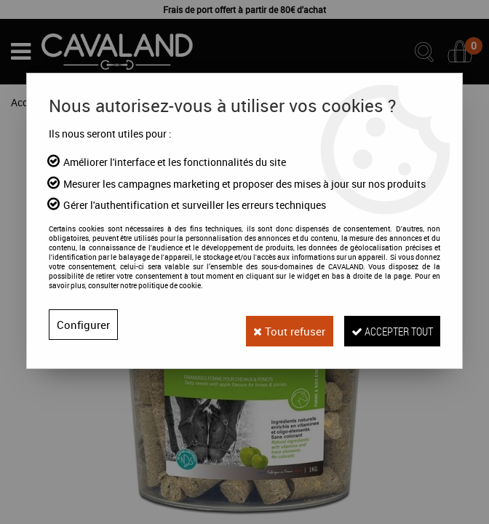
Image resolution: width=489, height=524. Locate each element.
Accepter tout (384, 324)
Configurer (84, 325)
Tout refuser (268, 325)
